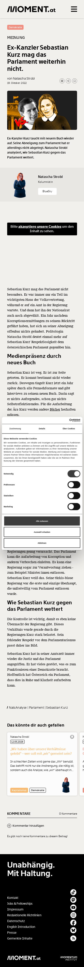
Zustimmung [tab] (15, 429)
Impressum (15, 909)
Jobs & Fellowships (19, 904)
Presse (12, 933)
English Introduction (21, 927)
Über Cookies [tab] (68, 429)
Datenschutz (16, 921)
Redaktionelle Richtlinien (24, 915)
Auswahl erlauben (42, 532)
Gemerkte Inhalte (19, 938)
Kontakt (12, 898)
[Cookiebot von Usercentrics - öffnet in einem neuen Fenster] (61, 420)
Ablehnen (42, 543)
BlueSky (47, 203)
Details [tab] (42, 429)
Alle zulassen (42, 521)
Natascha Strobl (50, 189)
